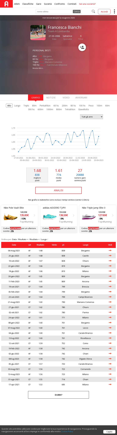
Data (14, 239)
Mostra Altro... (38, 68)
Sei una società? (87, 3)
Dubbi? (58, 394)
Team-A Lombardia (59, 31)
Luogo (44, 239)
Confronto (59, 3)
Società (48, 3)
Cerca (77, 11)
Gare (38, 3)
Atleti (17, 3)
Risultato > (23, 239)
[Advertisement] (52, 83)
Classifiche (27, 3)
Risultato (40, 245)
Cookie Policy (67, 433)
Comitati (72, 3)
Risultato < (35, 239)
